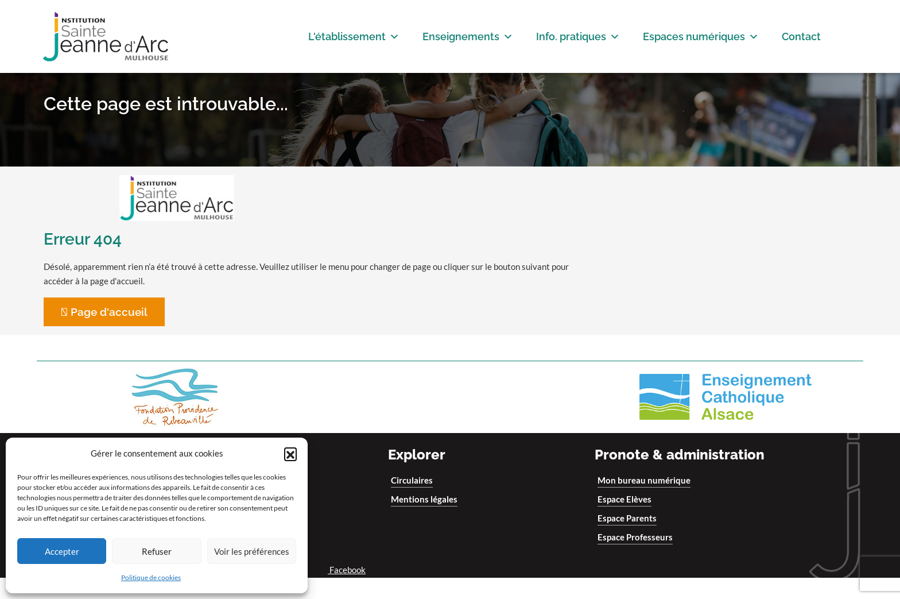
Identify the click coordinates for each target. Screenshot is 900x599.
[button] (290, 453)
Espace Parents (627, 539)
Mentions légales (424, 520)
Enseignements (467, 36)
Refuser (157, 551)
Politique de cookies (151, 577)
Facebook (342, 591)
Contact (801, 36)
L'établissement (353, 36)
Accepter (62, 551)
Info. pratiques (578, 36)
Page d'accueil (108, 333)
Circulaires (412, 501)
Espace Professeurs (635, 558)
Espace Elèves (624, 520)
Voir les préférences (251, 551)
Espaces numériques (701, 36)
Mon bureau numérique (644, 501)
